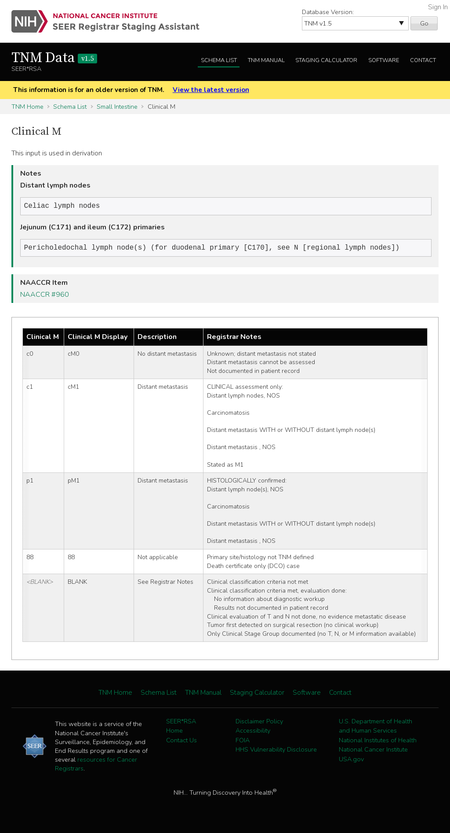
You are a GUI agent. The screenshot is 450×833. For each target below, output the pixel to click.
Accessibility (253, 732)
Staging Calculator (326, 60)
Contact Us (181, 741)
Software (383, 60)
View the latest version (211, 89)
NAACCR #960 (44, 296)
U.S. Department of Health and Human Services (375, 728)
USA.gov (351, 760)
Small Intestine (117, 106)
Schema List (219, 60)
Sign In (438, 7)
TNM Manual (266, 60)
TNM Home (27, 106)
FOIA (243, 741)
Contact (423, 60)
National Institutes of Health (378, 741)
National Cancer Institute (373, 751)
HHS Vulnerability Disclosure (276, 751)
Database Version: (328, 11)
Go (424, 23)
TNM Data (54, 58)
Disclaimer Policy (259, 723)
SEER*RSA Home (181, 728)
